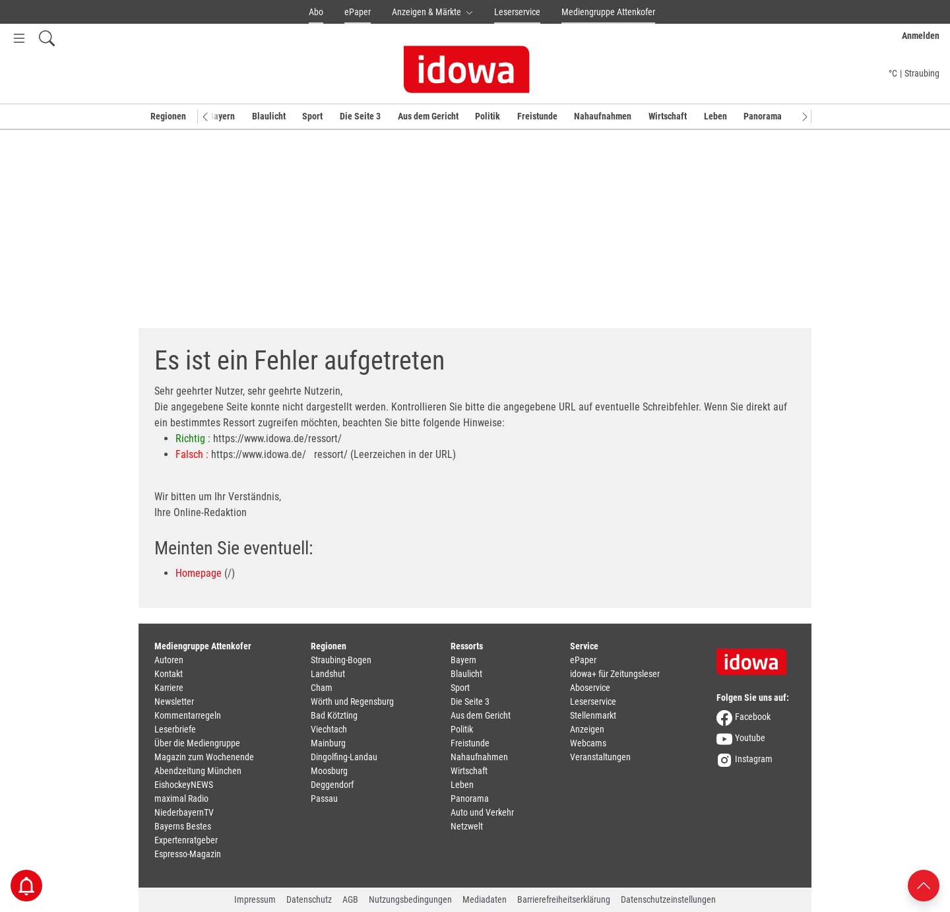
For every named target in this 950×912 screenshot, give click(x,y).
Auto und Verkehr (482, 812)
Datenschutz (309, 899)
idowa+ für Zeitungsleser (615, 673)
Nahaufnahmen (602, 116)
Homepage (198, 573)
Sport (312, 116)
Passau (324, 798)
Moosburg (329, 770)
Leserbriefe (175, 729)
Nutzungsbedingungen (410, 899)
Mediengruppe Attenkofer (608, 12)
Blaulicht (269, 116)
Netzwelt (467, 826)
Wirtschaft (668, 116)
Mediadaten (484, 899)
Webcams (588, 743)
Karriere (168, 687)
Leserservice (517, 12)
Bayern (221, 116)
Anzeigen (587, 729)
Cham (321, 687)
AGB (350, 899)
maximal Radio (181, 798)
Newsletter (174, 701)
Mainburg (328, 743)
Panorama (763, 116)
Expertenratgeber (186, 840)
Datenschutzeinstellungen (668, 899)
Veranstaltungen (600, 757)
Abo (316, 12)
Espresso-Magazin (187, 854)
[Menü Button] (19, 38)
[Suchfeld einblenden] (46, 38)
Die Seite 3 (360, 116)
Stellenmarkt (593, 715)
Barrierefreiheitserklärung (563, 899)
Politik (487, 116)
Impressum (255, 899)
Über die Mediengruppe (197, 743)
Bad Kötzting (334, 715)
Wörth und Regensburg (352, 701)
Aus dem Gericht (428, 116)
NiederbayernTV (184, 812)
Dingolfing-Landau (344, 757)
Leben (715, 116)
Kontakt (168, 673)
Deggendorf (332, 784)
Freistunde (537, 116)
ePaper (357, 12)
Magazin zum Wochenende (204, 757)
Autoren (168, 660)
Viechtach (329, 729)
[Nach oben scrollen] (923, 884)
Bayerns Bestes (182, 826)
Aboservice (590, 687)
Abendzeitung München (197, 770)
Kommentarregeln (187, 715)
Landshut (328, 673)
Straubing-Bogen (341, 660)
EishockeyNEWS (183, 784)
